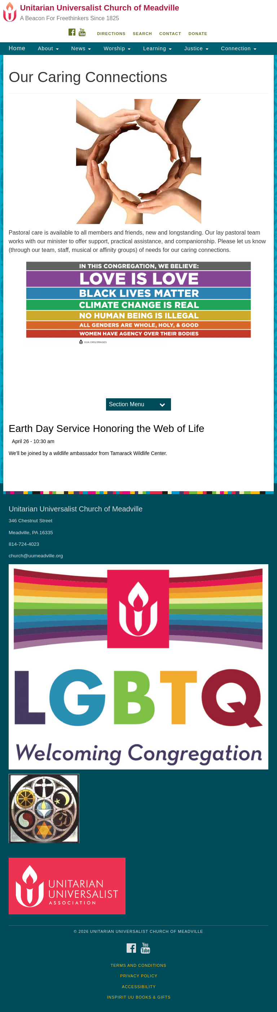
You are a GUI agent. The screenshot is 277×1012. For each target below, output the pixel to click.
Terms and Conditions (139, 965)
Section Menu (126, 404)
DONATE (198, 33)
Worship (116, 48)
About (47, 48)
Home (17, 48)
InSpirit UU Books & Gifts (139, 997)
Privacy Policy (139, 976)
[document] (138, 269)
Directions (111, 33)
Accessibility (139, 987)
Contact (170, 33)
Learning (156, 48)
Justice (195, 48)
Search (142, 33)
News (80, 48)
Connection (237, 48)
